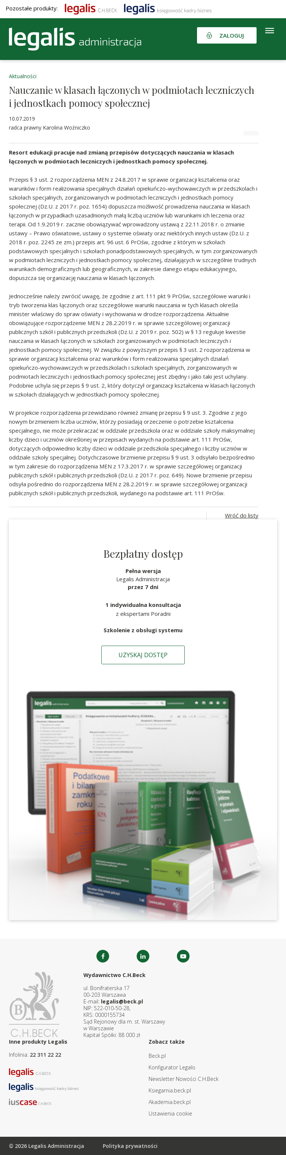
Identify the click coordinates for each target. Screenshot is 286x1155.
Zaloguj (231, 35)
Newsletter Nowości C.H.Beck (184, 1078)
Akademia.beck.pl (170, 1101)
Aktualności (22, 76)
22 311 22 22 (45, 1054)
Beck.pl (157, 1055)
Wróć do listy (241, 515)
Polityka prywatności (130, 1145)
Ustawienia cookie (170, 1113)
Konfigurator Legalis (172, 1067)
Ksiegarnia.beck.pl (170, 1090)
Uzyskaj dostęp (143, 655)
